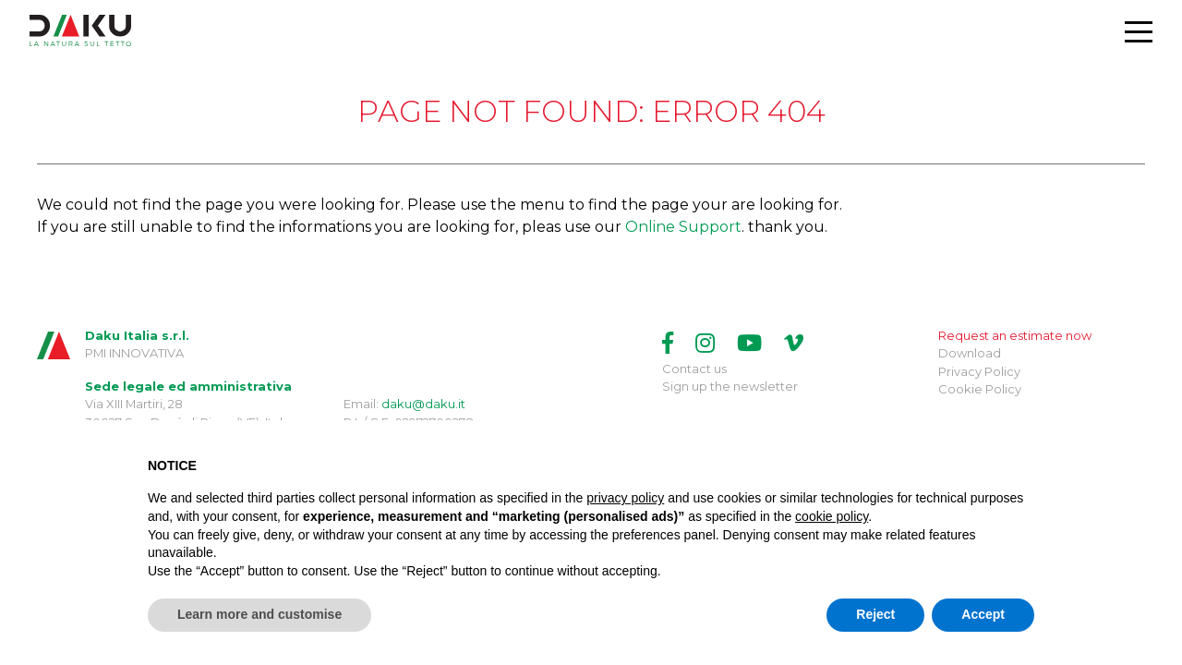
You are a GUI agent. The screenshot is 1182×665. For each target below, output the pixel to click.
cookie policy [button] (831, 516)
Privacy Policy (979, 371)
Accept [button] (983, 614)
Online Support (683, 227)
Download (969, 352)
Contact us (694, 368)
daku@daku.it (423, 403)
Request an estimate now (1015, 335)
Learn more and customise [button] (259, 614)
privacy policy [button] (625, 497)
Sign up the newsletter (730, 386)
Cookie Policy (979, 388)
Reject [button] (875, 614)
